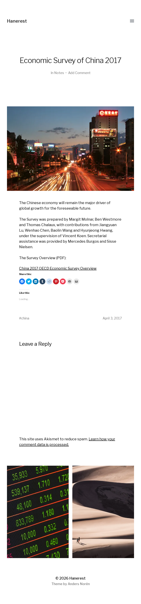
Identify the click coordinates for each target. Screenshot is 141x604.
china (25, 318)
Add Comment (79, 73)
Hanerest (17, 21)
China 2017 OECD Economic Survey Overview (58, 268)
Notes (59, 73)
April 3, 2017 (112, 318)
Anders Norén (79, 584)
